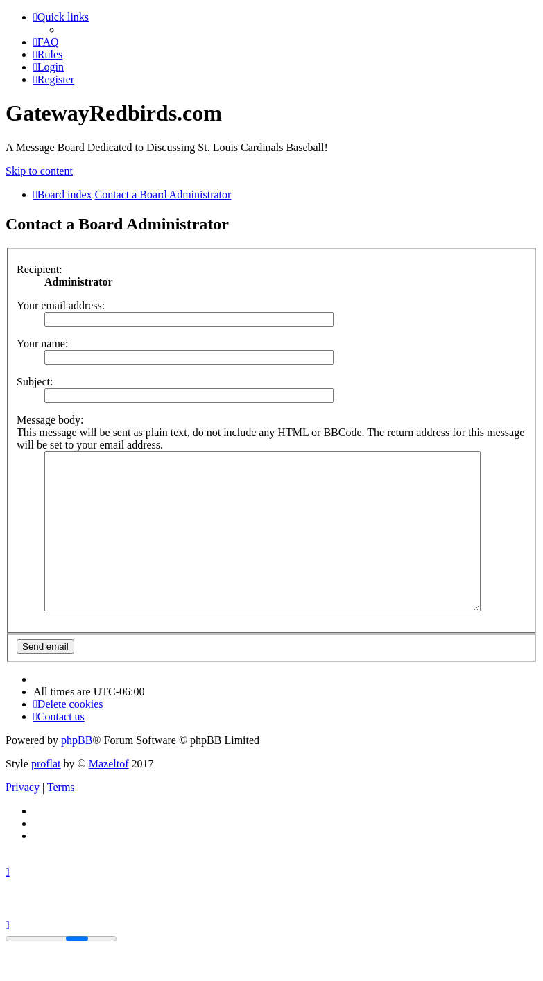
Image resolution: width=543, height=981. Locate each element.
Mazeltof (109, 795)
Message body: (50, 420)
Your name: (42, 343)
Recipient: (39, 269)
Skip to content (39, 171)
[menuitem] (46, 42)
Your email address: (61, 305)
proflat (46, 795)
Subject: (35, 382)
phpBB (76, 771)
